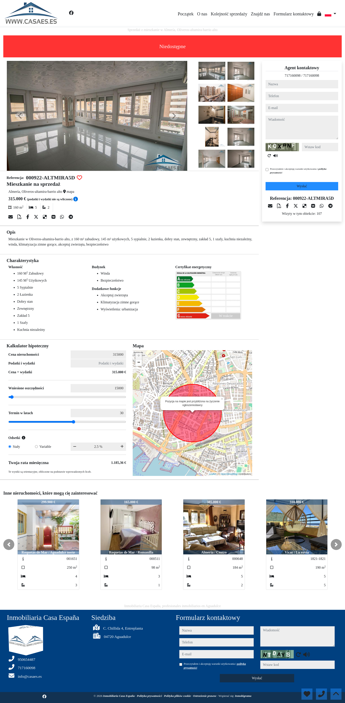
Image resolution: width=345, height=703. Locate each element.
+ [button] (138, 356)
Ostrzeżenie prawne (205, 696)
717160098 (293, 75)
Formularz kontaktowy (293, 13)
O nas (202, 13)
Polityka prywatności (150, 696)
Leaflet (212, 474)
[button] (8, 544)
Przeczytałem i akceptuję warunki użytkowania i (298, 171)
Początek (186, 13)
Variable (45, 446)
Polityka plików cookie (178, 696)
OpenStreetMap (229, 474)
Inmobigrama (243, 696)
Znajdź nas (260, 13)
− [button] (138, 362)
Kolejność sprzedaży (229, 13)
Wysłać (302, 186)
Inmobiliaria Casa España (119, 696)
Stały (16, 446)
